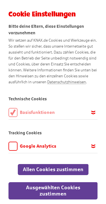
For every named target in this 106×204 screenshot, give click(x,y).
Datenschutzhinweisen (66, 82)
